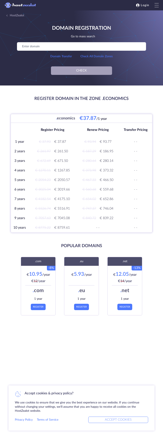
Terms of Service (47, 419)
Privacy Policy (24, 419)
